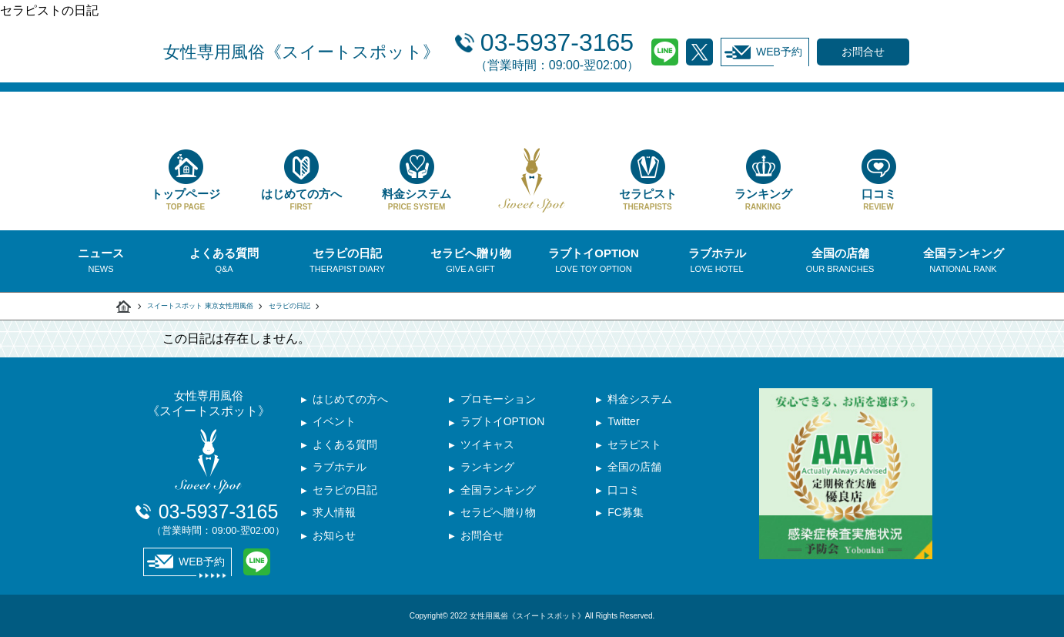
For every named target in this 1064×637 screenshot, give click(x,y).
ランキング (763, 180)
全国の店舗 (634, 469)
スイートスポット (124, 306)
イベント (334, 423)
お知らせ (334, 538)
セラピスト (647, 180)
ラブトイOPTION (502, 423)
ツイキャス (487, 446)
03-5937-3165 (557, 50)
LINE (664, 52)
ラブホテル (339, 469)
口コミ (878, 180)
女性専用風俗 (301, 52)
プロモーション (498, 400)
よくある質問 (345, 446)
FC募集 (625, 515)
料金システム (416, 180)
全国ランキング (498, 492)
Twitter (699, 52)
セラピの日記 (289, 306)
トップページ (185, 180)
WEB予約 (763, 52)
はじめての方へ (301, 180)
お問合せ (482, 538)
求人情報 (334, 515)
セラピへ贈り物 (498, 515)
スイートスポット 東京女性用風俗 (200, 306)
